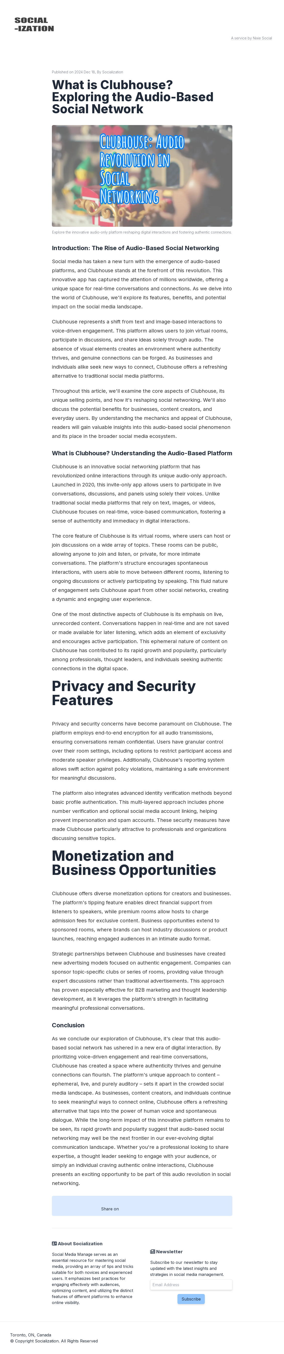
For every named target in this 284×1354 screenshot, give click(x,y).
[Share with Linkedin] (160, 1209)
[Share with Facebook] (128, 1209)
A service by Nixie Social (251, 38)
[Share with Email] (176, 1209)
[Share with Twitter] (144, 1209)
